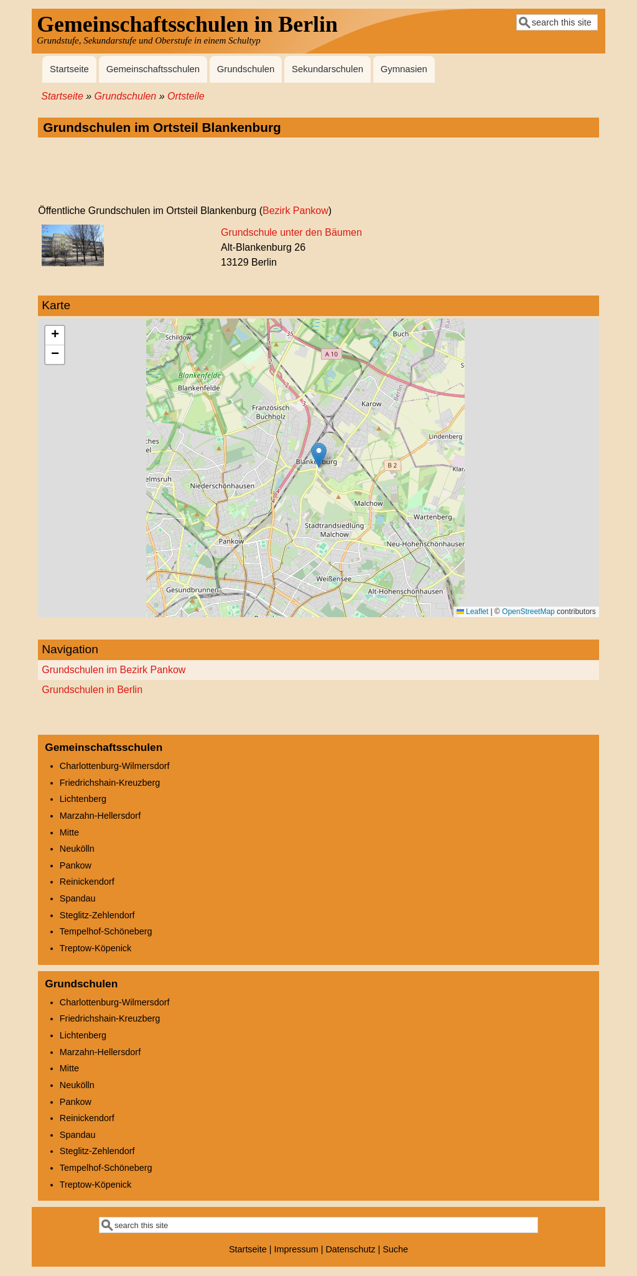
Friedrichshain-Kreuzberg (110, 783)
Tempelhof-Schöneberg (106, 931)
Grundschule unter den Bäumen (291, 232)
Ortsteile (186, 96)
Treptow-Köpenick (95, 948)
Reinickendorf (87, 882)
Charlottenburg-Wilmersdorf (115, 766)
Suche (395, 1249)
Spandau (78, 898)
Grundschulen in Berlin (92, 689)
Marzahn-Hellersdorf (100, 816)
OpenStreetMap (528, 611)
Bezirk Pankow (295, 210)
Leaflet (472, 611)
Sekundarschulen (327, 69)
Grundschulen (246, 69)
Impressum (296, 1249)
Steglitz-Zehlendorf (97, 915)
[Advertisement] (318, 172)
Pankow (75, 865)
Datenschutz (350, 1249)
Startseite (69, 69)
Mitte (69, 832)
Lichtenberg (83, 799)
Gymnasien (404, 69)
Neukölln (77, 849)
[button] (319, 455)
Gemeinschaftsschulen (153, 69)
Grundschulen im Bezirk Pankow (113, 669)
